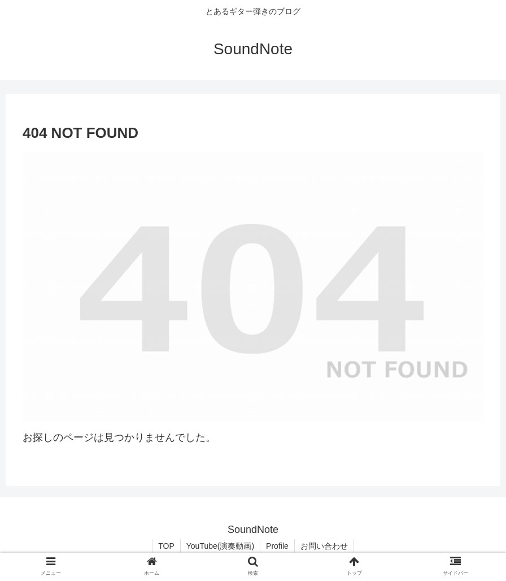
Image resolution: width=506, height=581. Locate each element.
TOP (166, 545)
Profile (277, 545)
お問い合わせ (324, 545)
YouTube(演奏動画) (220, 545)
